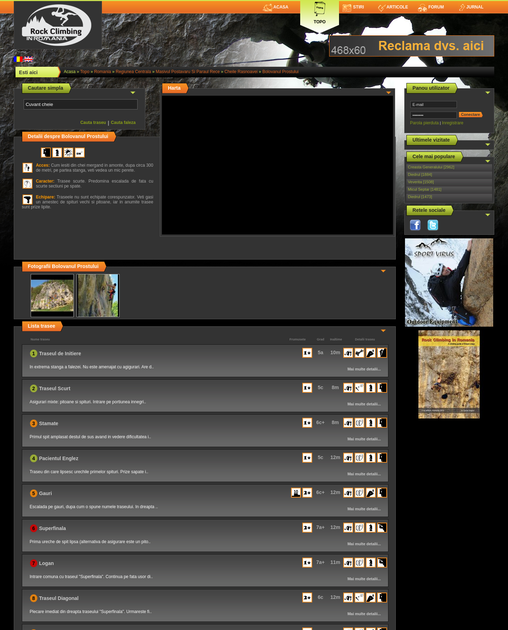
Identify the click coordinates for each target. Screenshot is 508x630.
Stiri (353, 7)
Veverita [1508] (421, 182)
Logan (46, 563)
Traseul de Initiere (60, 353)
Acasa (276, 7)
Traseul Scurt (55, 388)
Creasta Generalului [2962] (431, 167)
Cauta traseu (93, 122)
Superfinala (52, 528)
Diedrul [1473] (420, 197)
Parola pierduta (424, 122)
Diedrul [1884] (420, 174)
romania (102, 71)
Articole (393, 7)
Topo (319, 11)
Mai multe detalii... (364, 369)
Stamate (48, 423)
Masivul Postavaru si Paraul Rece (187, 71)
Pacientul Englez (58, 458)
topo (84, 71)
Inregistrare (453, 122)
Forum (431, 7)
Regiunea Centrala (133, 71)
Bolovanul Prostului (280, 71)
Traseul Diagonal (59, 598)
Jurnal (471, 7)
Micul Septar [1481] (424, 189)
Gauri (45, 493)
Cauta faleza (123, 122)
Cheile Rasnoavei (241, 71)
